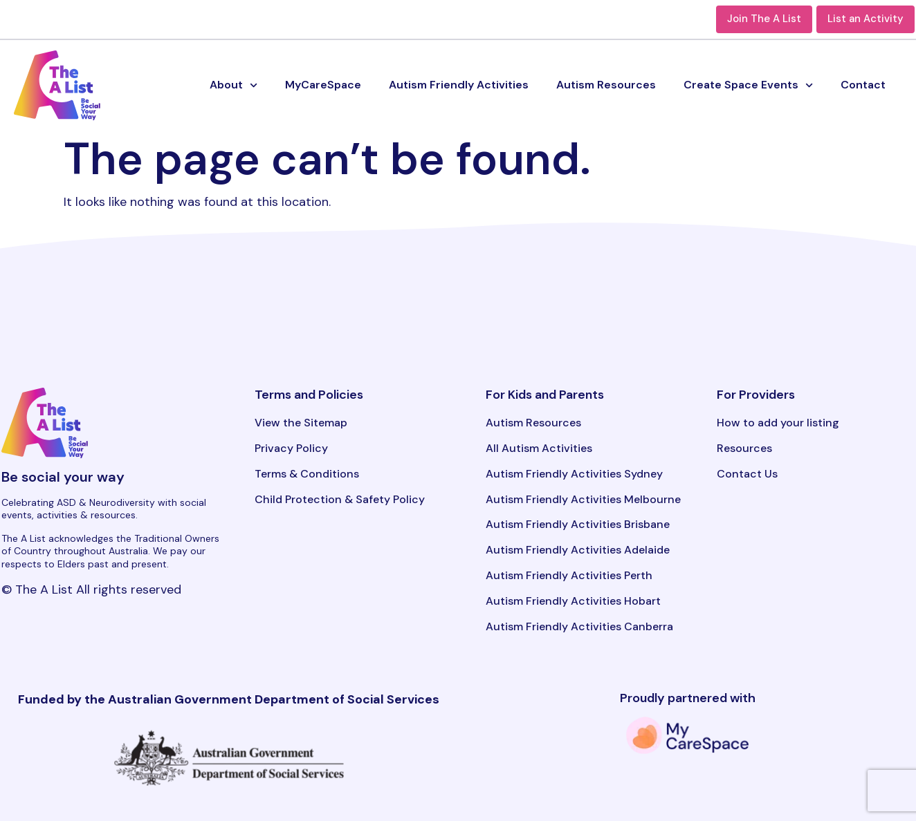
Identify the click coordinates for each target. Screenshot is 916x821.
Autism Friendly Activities (459, 84)
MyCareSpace (323, 84)
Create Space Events (748, 85)
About (233, 85)
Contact (863, 84)
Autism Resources (606, 84)
